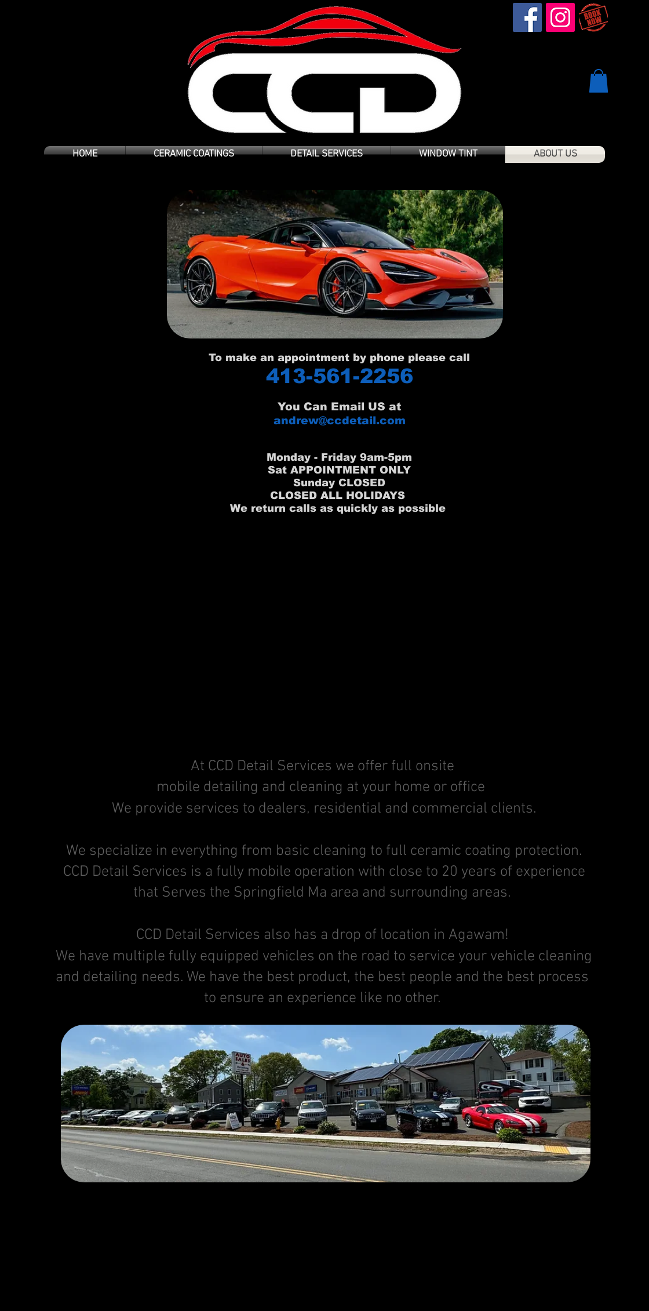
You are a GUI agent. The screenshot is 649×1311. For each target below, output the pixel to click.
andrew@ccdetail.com (340, 420)
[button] (598, 81)
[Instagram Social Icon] (560, 17)
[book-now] (593, 17)
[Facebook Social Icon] (527, 17)
